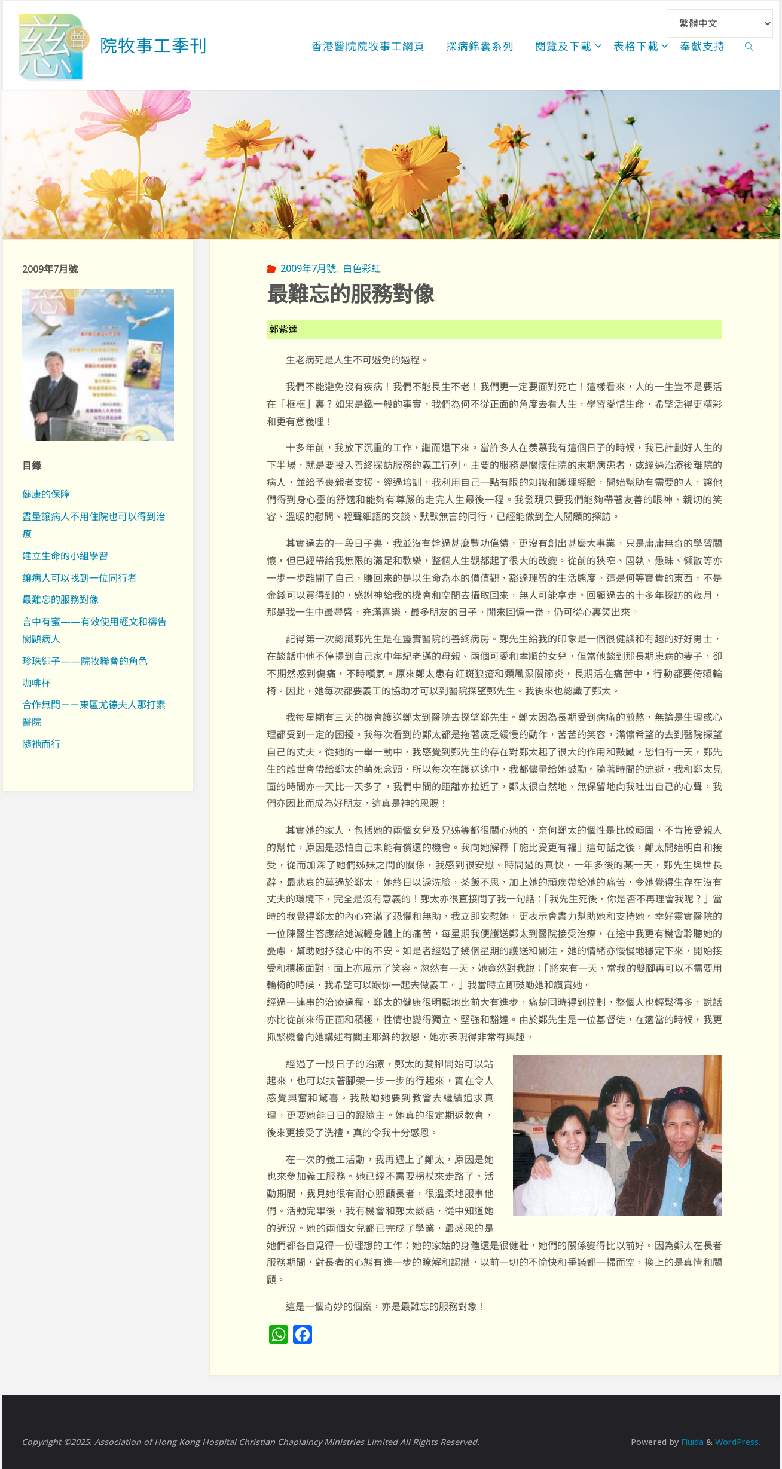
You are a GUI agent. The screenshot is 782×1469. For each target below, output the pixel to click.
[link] (749, 45)
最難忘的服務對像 (60, 599)
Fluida (689, 1441)
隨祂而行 (41, 744)
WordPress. (737, 1441)
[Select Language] (720, 23)
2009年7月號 (308, 268)
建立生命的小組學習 (65, 555)
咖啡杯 (36, 683)
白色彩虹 (362, 268)
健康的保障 (46, 494)
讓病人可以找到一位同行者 (79, 577)
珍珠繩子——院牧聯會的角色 (85, 661)
